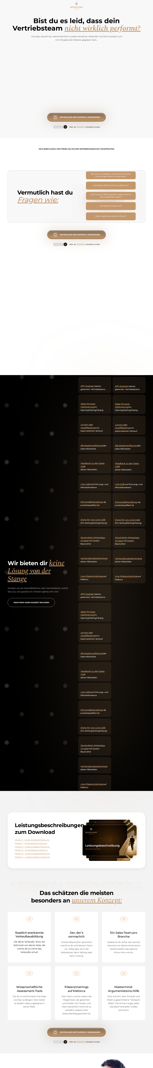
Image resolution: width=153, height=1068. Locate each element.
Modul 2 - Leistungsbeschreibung (32, 847)
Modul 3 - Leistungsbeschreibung (32, 853)
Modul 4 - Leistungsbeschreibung (32, 857)
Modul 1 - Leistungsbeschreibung (32, 840)
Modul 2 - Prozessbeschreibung (31, 850)
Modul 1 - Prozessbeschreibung (31, 843)
